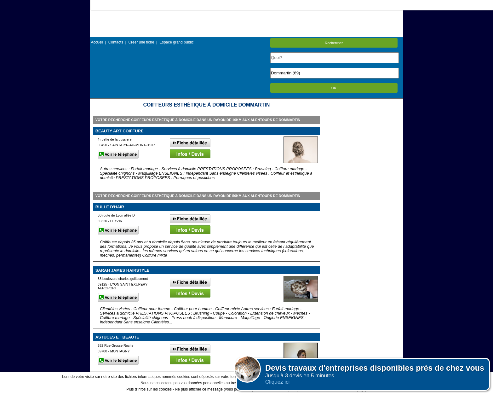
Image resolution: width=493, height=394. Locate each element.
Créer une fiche (141, 42)
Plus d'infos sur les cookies (149, 389)
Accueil (97, 42)
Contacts (115, 42)
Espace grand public (176, 42)
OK (333, 88)
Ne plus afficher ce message (199, 389)
